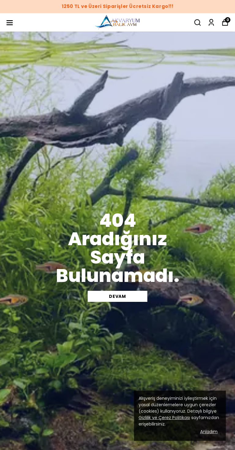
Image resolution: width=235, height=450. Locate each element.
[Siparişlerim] (211, 22)
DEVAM (117, 296)
